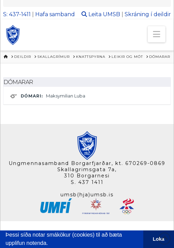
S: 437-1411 (17, 14)
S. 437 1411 (87, 182)
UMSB (111, 14)
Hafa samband (55, 14)
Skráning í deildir (148, 14)
